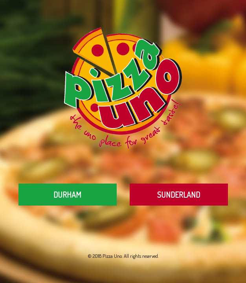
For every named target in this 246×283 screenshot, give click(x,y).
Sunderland (178, 194)
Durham (67, 194)
